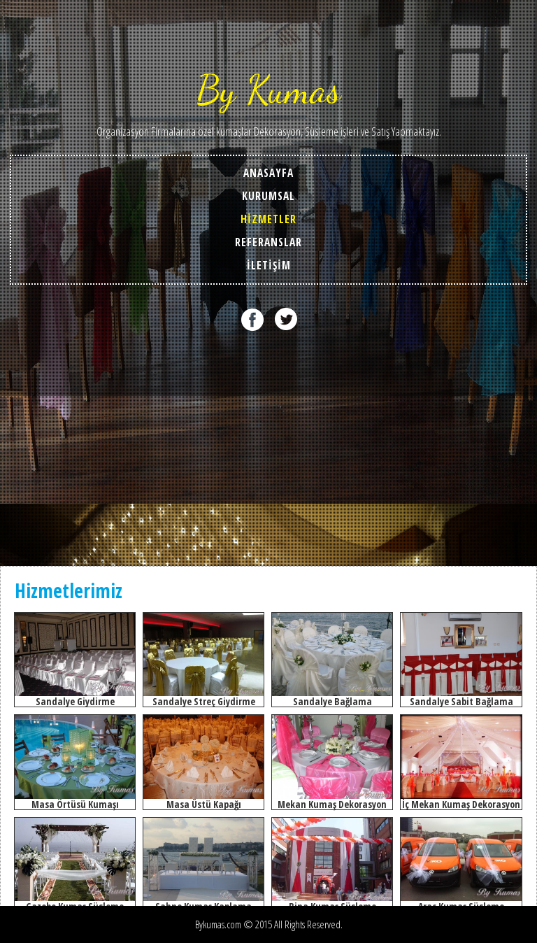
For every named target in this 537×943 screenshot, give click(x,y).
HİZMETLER (268, 219)
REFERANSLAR (268, 242)
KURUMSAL (268, 196)
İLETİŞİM (269, 265)
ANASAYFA (268, 173)
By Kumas (268, 89)
